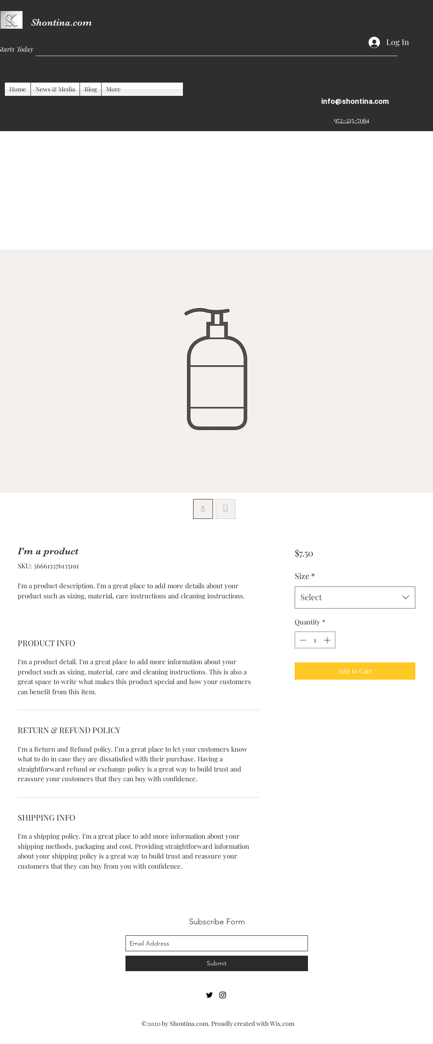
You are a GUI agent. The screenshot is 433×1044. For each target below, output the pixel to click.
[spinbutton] (315, 640)
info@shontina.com (355, 101)
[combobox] (355, 597)
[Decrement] (302, 640)
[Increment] (328, 640)
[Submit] (216, 963)
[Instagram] (222, 995)
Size (305, 576)
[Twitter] (209, 995)
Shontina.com (61, 22)
